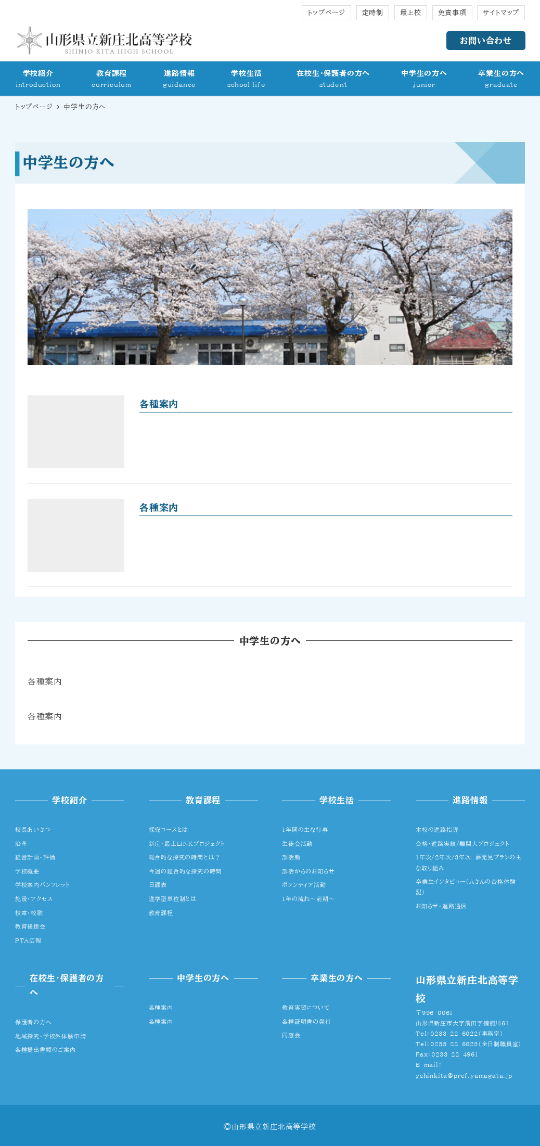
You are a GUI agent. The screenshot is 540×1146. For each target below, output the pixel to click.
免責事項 (452, 12)
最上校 (410, 12)
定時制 (372, 12)
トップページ (326, 12)
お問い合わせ (486, 40)
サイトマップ (501, 12)
